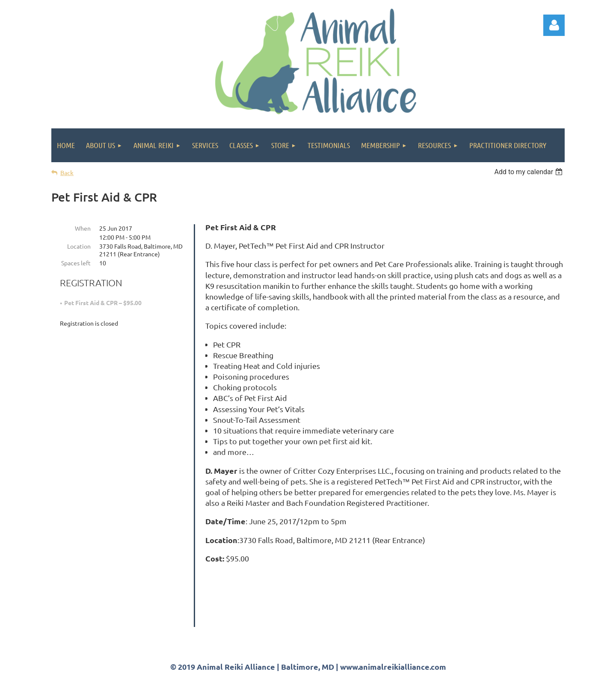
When (83, 228)
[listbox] (529, 171)
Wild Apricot (463, 681)
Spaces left (76, 263)
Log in (554, 25)
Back (67, 173)
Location (79, 246)
